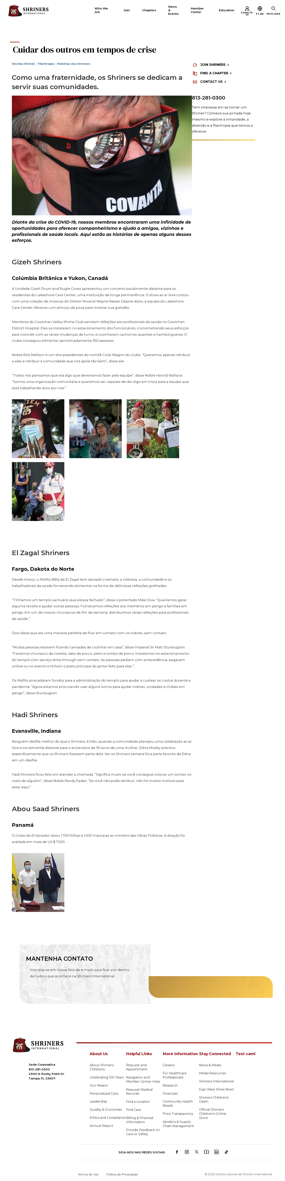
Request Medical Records (139, 1092)
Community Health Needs (178, 1104)
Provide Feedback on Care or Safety (143, 1132)
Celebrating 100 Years (107, 1077)
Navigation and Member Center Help (143, 1079)
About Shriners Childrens (102, 1067)
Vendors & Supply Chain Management (178, 1124)
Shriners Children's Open (214, 1100)
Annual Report (101, 1126)
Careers (169, 1065)
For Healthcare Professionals (175, 1075)
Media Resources (212, 1073)
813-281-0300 (208, 98)
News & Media (210, 1065)
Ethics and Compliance (108, 1118)
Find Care (133, 1110)
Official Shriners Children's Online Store (212, 1114)
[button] (260, 13)
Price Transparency (178, 1114)
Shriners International (216, 1081)
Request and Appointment (136, 1067)
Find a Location (138, 1102)
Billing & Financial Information (140, 1120)
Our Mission (99, 1085)
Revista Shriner (23, 64)
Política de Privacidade (122, 1174)
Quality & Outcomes (106, 1109)
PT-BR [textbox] (260, 14)
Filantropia (46, 64)
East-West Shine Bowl (216, 1089)
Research (170, 1085)
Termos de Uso (88, 1174)
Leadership (98, 1101)
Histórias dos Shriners (73, 64)
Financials (170, 1093)
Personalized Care (104, 1093)
